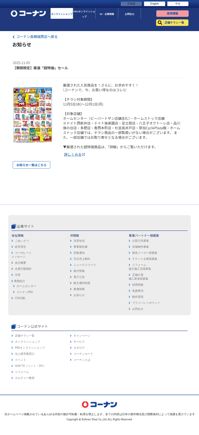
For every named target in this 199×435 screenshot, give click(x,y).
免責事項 (137, 321)
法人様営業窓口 (24, 384)
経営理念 (20, 277)
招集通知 (79, 283)
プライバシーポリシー (146, 333)
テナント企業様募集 (144, 289)
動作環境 (137, 327)
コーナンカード (83, 384)
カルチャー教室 (24, 408)
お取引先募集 (140, 271)
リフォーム (22, 402)
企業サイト (25, 256)
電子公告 (79, 307)
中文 (177, 3)
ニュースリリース (85, 295)
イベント (20, 390)
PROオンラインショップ (30, 378)
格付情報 (79, 301)
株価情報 (79, 319)
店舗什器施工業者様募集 (138, 307)
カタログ (79, 378)
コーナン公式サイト (32, 356)
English (154, 3)
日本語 (131, 3)
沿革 (17, 305)
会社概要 (20, 293)
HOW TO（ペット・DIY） (30, 396)
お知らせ (79, 325)
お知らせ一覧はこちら (31, 165)
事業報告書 (81, 277)
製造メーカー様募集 (144, 283)
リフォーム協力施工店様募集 (140, 297)
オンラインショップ (27, 372)
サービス (79, 372)
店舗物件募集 (140, 277)
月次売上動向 (82, 289)
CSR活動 (20, 328)
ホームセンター (26, 316)
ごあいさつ (22, 271)
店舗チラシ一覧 (24, 366)
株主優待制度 (82, 313)
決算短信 (79, 271)
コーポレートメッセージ (21, 285)
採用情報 (137, 315)
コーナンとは (82, 390)
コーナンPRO (25, 322)
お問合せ (137, 339)
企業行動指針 (23, 299)
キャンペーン (82, 366)
